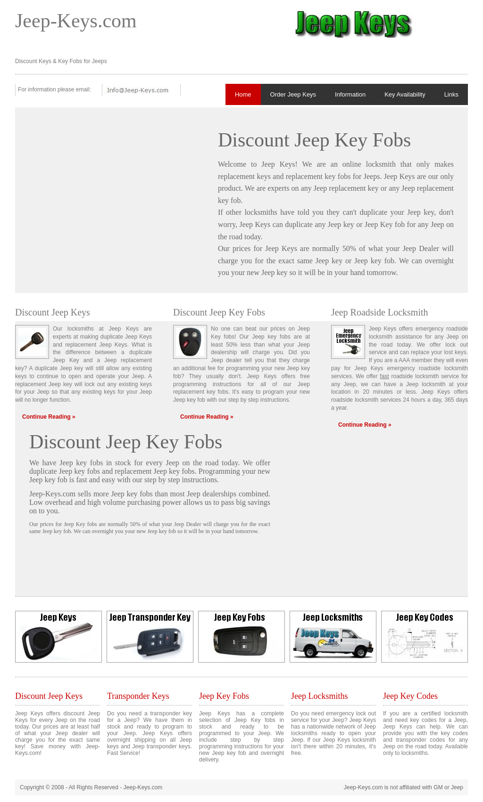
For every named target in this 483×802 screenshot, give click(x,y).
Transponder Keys (138, 696)
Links (451, 94)
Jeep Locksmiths (319, 696)
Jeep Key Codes (410, 696)
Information (350, 94)
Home (243, 94)
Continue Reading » (48, 416)
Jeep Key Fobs (224, 696)
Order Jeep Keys (293, 94)
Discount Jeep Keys (49, 696)
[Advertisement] (108, 187)
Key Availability (404, 94)
